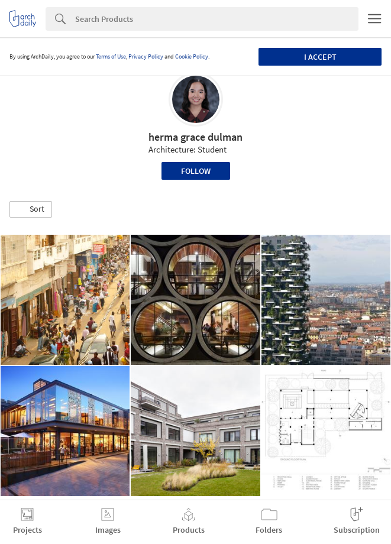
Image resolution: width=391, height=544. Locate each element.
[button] (30, 209)
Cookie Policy (191, 56)
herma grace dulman (195, 137)
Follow (196, 171)
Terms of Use (111, 56)
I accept (320, 56)
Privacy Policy (145, 56)
